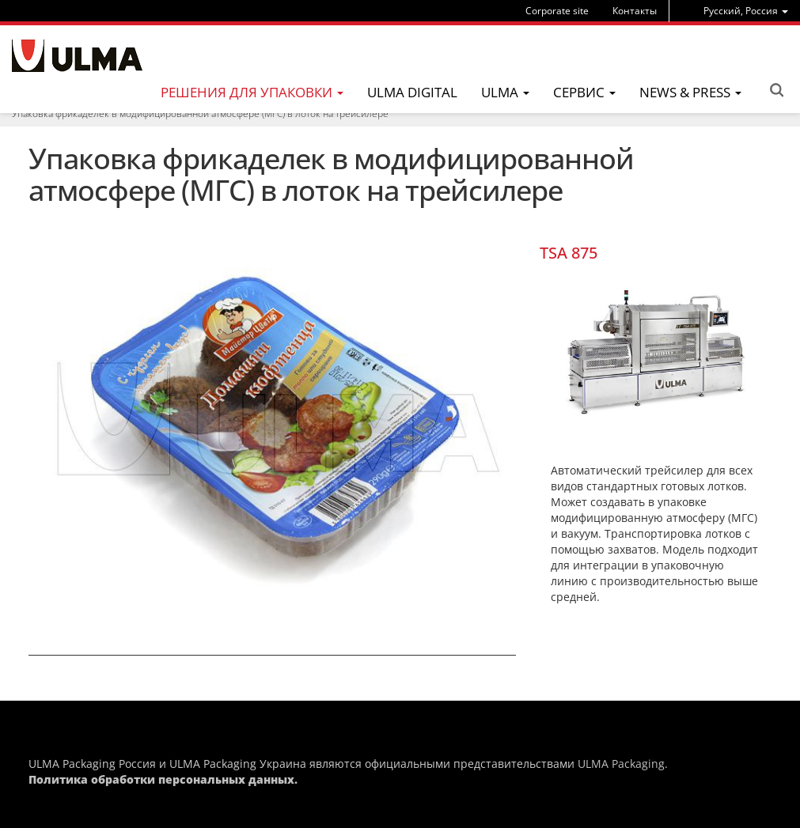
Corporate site (557, 10)
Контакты (634, 10)
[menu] (745, 10)
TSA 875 (568, 252)
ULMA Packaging (621, 763)
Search (776, 90)
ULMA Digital (412, 92)
